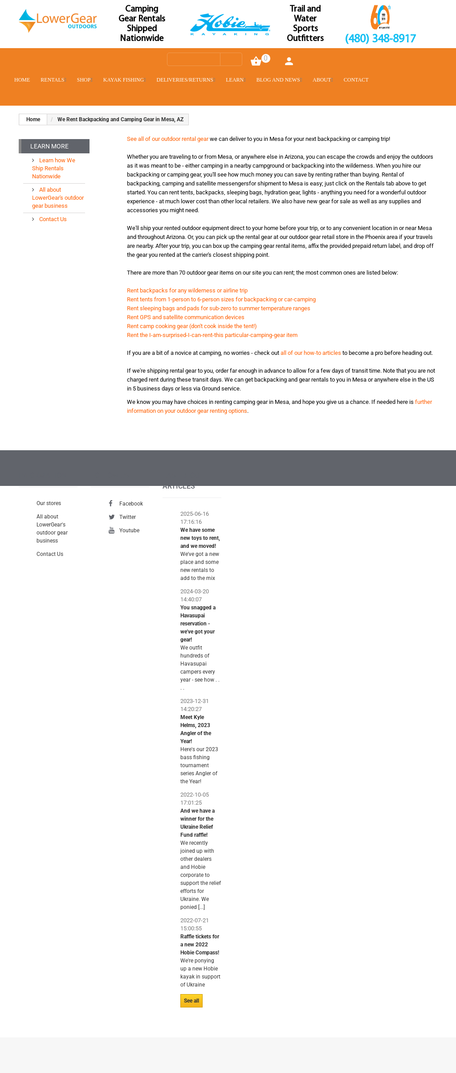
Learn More (49, 146)
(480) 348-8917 (380, 39)
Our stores (49, 503)
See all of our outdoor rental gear (167, 139)
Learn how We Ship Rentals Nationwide (53, 168)
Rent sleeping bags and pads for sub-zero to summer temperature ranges (218, 308)
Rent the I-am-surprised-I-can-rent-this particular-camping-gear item (212, 335)
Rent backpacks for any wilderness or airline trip (187, 290)
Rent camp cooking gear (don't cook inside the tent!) (192, 326)
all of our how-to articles (311, 352)
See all (191, 1001)
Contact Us (52, 219)
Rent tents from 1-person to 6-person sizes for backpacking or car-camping (221, 299)
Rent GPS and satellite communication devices (185, 317)
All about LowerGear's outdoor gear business (58, 197)
